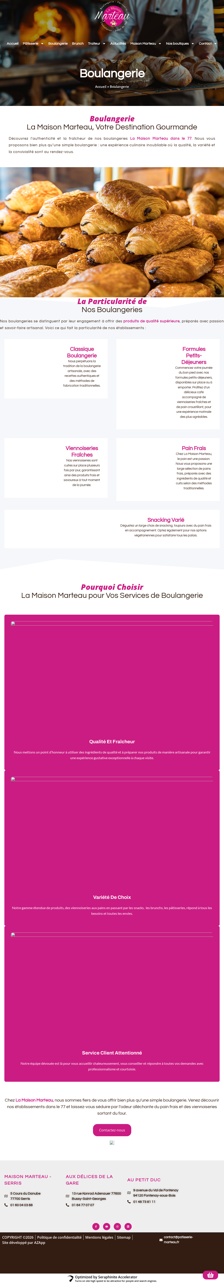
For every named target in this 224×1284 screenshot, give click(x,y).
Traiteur (97, 44)
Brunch (78, 43)
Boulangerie (58, 43)
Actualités (118, 43)
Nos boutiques (180, 44)
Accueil (12, 43)
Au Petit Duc (144, 1180)
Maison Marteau (146, 44)
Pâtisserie (33, 44)
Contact (208, 44)
